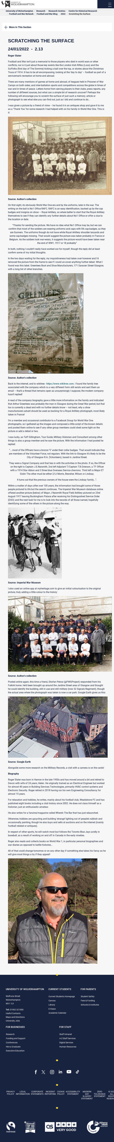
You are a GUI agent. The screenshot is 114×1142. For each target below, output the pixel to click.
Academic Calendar (57, 1012)
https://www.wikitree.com (60, 383)
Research (40, 10)
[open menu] (110, 4)
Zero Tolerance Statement (100, 1094)
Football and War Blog (47, 13)
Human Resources (67, 1046)
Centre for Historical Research (83, 10)
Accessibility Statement (73, 1092)
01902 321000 (16, 1009)
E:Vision (52, 1008)
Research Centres (57, 10)
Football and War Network (21, 13)
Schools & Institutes (90, 1004)
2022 (63, 13)
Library (52, 1004)
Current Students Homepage (62, 996)
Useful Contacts (13, 1013)
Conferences (12, 1042)
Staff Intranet (65, 1034)
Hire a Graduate (13, 1046)
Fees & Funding (88, 1000)
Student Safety (87, 996)
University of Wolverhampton (19, 10)
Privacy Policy (10, 1092)
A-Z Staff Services (67, 1038)
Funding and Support (15, 1038)
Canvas (52, 1000)
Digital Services (66, 1042)
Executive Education (15, 1050)
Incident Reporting (50, 1092)
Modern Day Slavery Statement (87, 1095)
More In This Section (17, 27)
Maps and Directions (15, 1017)
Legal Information (23, 1092)
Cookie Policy (61, 1092)
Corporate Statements (37, 1092)
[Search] (101, 4)
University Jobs (13, 1020)
